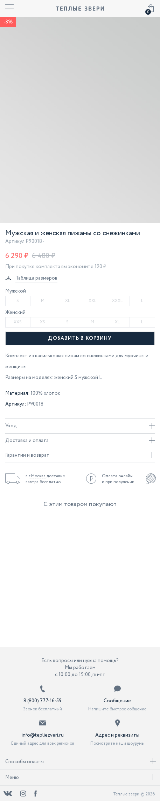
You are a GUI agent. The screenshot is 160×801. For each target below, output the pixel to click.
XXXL (117, 301)
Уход (80, 425)
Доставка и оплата (80, 440)
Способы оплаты (80, 761)
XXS (18, 322)
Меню (80, 777)
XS (42, 322)
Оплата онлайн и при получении (118, 479)
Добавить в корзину (80, 338)
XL (67, 301)
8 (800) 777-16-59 (42, 700)
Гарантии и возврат (80, 455)
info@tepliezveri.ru (43, 735)
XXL (92, 301)
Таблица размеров (36, 278)
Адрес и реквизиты (117, 735)
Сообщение (117, 700)
